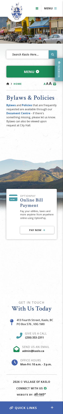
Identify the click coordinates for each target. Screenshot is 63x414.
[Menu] (50, 8)
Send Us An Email (36, 349)
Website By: (31, 394)
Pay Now (35, 230)
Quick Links (23, 408)
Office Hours (36, 362)
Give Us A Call (36, 335)
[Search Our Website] (31, 54)
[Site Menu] (31, 71)
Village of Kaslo (15, 11)
